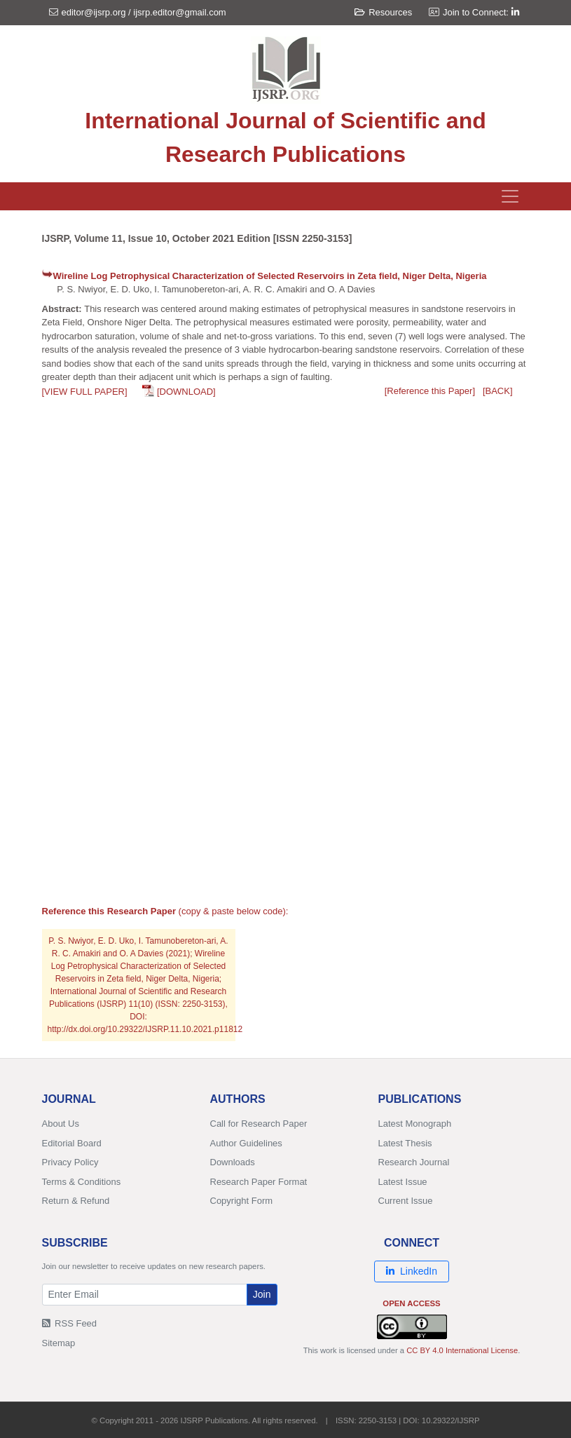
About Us (60, 1123)
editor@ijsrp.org (94, 12)
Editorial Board (72, 1143)
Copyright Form (241, 1200)
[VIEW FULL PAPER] (85, 391)
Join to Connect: (481, 12)
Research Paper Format (259, 1181)
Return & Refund (76, 1200)
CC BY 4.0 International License (462, 1350)
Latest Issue (402, 1181)
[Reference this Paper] (430, 391)
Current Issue (405, 1200)
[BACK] (498, 391)
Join (262, 1294)
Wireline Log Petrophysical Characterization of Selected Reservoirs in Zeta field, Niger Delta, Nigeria (270, 276)
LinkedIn (411, 1271)
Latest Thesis (405, 1143)
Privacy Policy (70, 1162)
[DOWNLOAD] (186, 391)
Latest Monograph (415, 1123)
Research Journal (414, 1162)
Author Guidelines (246, 1143)
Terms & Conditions (81, 1181)
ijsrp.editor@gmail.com (179, 12)
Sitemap (59, 1343)
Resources (383, 12)
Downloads (232, 1162)
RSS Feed (69, 1323)
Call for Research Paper (259, 1123)
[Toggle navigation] (510, 196)
